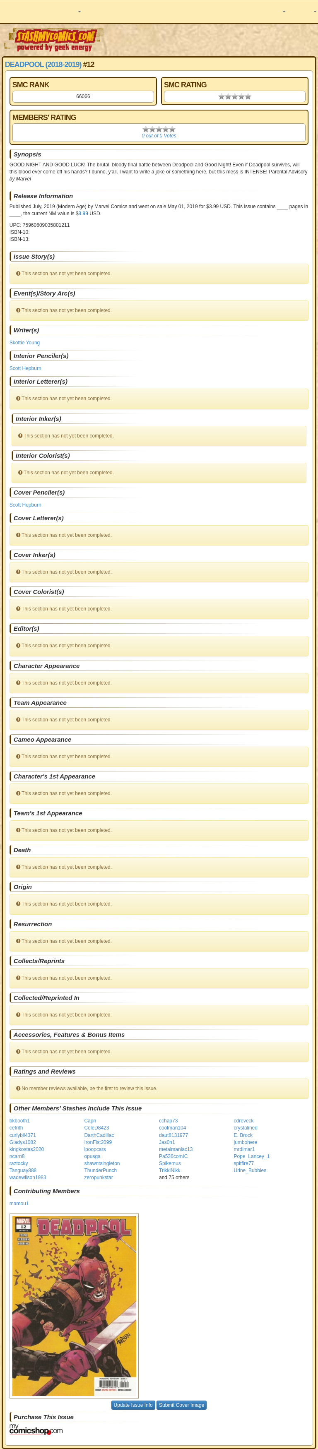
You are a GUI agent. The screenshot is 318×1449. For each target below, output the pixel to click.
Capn (90, 1121)
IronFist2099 (98, 1142)
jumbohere (246, 1142)
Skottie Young (25, 343)
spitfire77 (244, 1163)
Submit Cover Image (181, 1405)
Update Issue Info (133, 1405)
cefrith (16, 1128)
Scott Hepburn (25, 368)
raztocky (19, 1163)
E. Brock (243, 1135)
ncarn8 (17, 1156)
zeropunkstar (98, 1177)
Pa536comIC (173, 1156)
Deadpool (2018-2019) (43, 64)
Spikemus (170, 1163)
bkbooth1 (20, 1121)
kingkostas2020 (27, 1149)
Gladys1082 (23, 1142)
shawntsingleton (102, 1163)
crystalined (246, 1128)
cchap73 (168, 1121)
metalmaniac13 (176, 1149)
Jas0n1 (167, 1142)
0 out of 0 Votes (159, 136)
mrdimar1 (244, 1149)
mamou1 (19, 1203)
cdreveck (244, 1121)
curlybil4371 (23, 1135)
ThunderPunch (100, 1170)
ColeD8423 (96, 1128)
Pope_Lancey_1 (252, 1156)
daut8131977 (173, 1135)
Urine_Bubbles (250, 1170)
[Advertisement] (211, 39)
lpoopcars (95, 1149)
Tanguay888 (23, 1170)
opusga (92, 1156)
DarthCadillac (99, 1135)
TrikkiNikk (170, 1170)
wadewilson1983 (28, 1177)
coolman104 (172, 1128)
